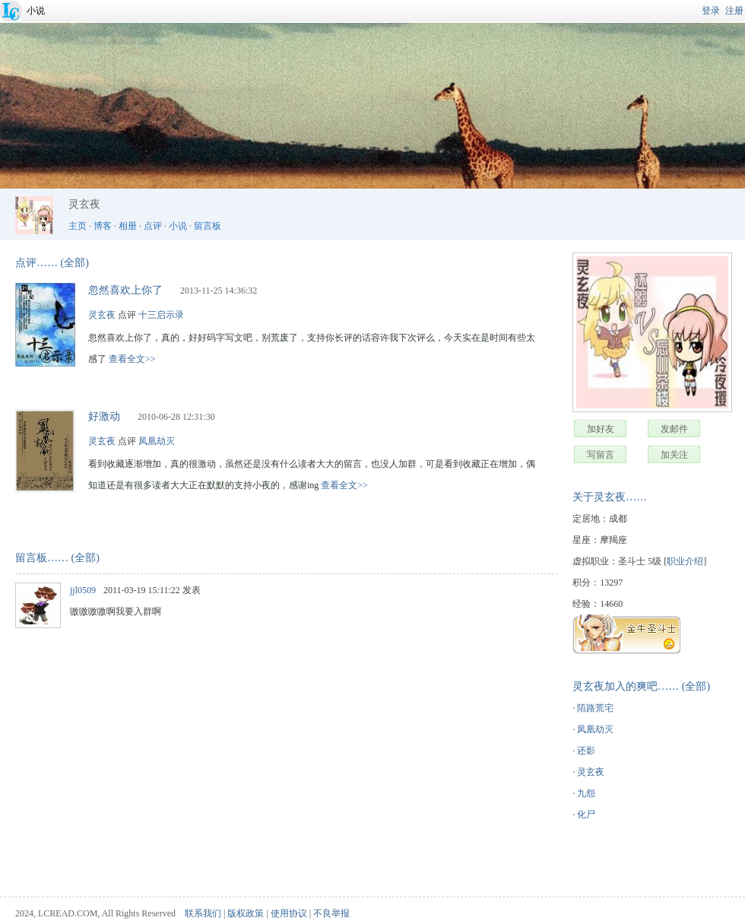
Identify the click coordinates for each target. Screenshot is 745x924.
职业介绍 (685, 561)
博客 (103, 226)
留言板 (207, 226)
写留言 (600, 454)
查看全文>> (132, 359)
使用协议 (289, 913)
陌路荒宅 (595, 708)
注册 (734, 10)
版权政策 (245, 913)
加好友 (600, 429)
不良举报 (331, 913)
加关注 (674, 454)
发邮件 (674, 429)
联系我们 (203, 913)
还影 (586, 750)
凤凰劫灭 (595, 729)
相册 (128, 226)
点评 (153, 226)
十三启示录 (161, 315)
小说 (36, 10)
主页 (77, 226)
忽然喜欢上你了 (125, 290)
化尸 (586, 814)
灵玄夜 (590, 772)
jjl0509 (83, 590)
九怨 (586, 793)
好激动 (104, 416)
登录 (711, 10)
